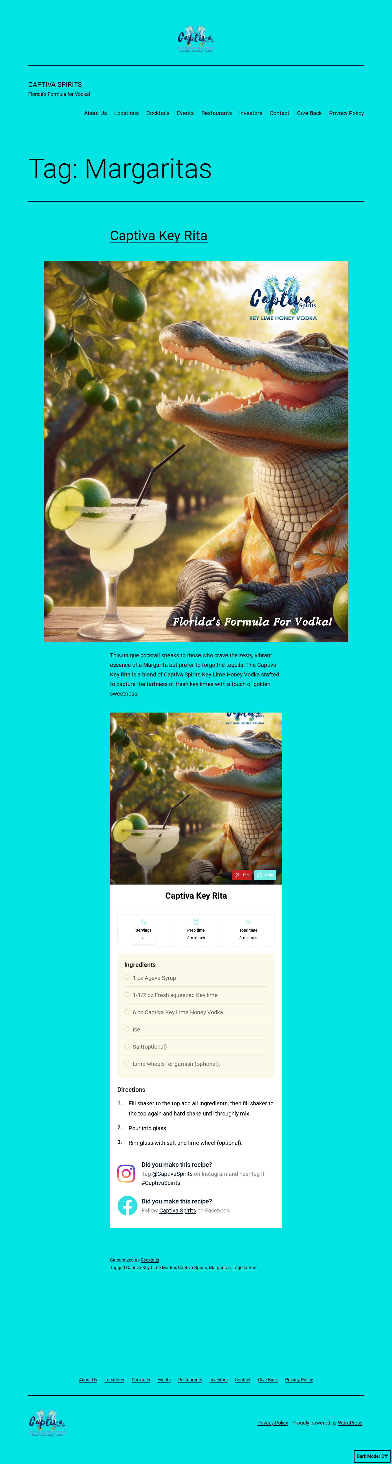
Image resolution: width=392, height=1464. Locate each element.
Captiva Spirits (55, 85)
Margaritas (220, 1267)
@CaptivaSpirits (172, 1173)
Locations (126, 113)
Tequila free (244, 1267)
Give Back (309, 113)
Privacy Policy (346, 113)
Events (185, 113)
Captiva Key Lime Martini (151, 1267)
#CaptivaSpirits (161, 1182)
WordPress (350, 1423)
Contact (279, 113)
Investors (250, 113)
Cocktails (157, 113)
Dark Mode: (372, 1456)
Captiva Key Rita (159, 236)
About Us (95, 113)
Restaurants (216, 113)
